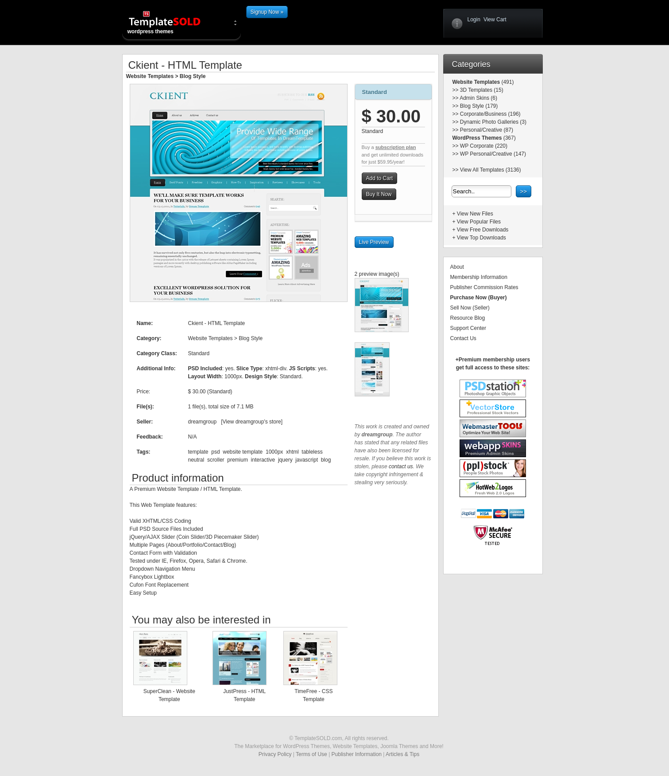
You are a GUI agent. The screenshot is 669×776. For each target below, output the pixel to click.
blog (326, 460)
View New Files (475, 214)
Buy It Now (379, 194)
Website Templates (150, 76)
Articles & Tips (402, 754)
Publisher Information (357, 754)
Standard (374, 92)
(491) (507, 82)
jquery (285, 460)
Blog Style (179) (479, 106)
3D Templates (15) (481, 90)
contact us (401, 466)
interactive (263, 460)
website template (243, 452)
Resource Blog (467, 318)
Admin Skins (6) (478, 98)
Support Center (468, 328)
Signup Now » (267, 12)
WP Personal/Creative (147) (493, 154)
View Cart (495, 19)
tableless (312, 452)
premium (237, 460)
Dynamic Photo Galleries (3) (493, 122)
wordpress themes (172, 22)
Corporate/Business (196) (490, 114)
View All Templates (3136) (490, 170)
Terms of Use (311, 754)
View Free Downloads (483, 230)
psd (215, 452)
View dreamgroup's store (252, 422)
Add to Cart (379, 178)
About (457, 267)
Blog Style (193, 76)
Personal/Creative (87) (486, 130)
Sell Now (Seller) (470, 308)
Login (474, 19)
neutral (196, 460)
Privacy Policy (275, 754)
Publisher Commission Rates (484, 287)
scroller (215, 460)
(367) (508, 138)
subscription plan (395, 147)
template (198, 452)
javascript (306, 460)
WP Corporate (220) (483, 146)
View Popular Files (479, 222)
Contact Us (463, 338)
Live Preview (374, 242)
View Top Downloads (481, 238)
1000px (274, 452)
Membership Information (478, 277)
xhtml (292, 452)
